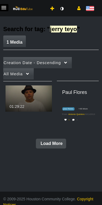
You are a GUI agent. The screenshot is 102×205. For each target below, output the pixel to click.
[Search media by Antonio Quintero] (76, 114)
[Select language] (89, 9)
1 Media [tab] (15, 42)
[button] (77, 8)
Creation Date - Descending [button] (32, 62)
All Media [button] (13, 74)
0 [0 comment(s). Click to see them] (77, 120)
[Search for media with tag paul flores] (70, 109)
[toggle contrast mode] (62, 9)
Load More (51, 143)
